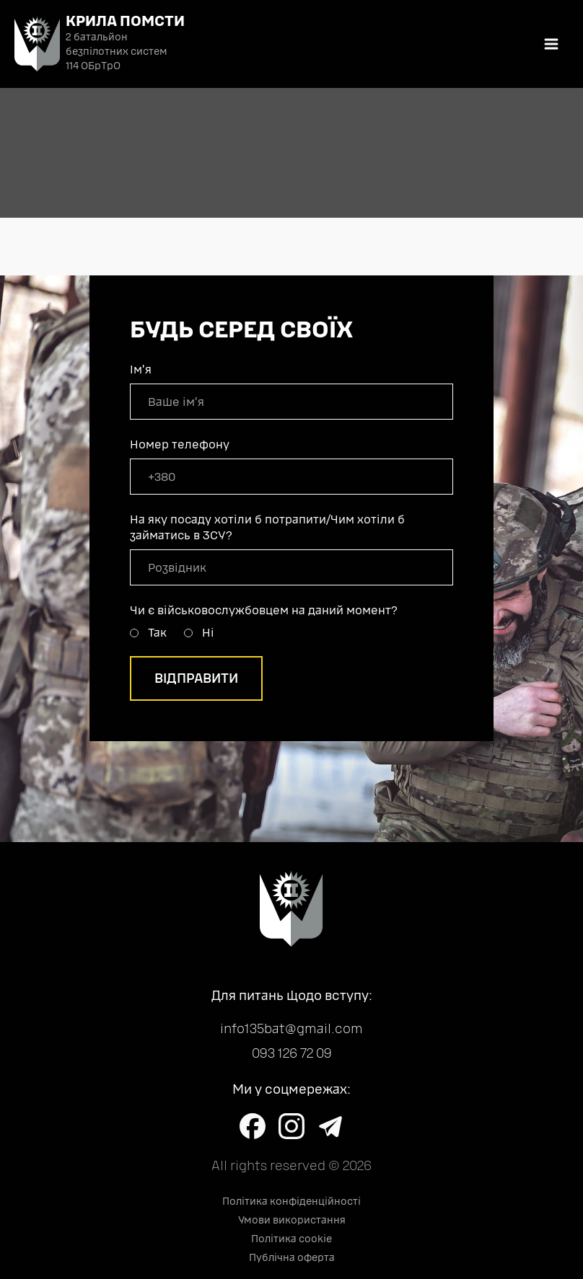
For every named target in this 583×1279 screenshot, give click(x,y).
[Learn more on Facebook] (253, 1126)
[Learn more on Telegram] (330, 1126)
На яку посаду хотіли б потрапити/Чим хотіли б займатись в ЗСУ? (267, 527)
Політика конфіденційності (291, 1201)
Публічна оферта (292, 1258)
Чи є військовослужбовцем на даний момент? (264, 610)
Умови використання (292, 1220)
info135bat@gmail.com (291, 1029)
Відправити (196, 678)
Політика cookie (291, 1239)
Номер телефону (179, 444)
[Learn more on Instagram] (291, 1126)
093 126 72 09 (292, 1053)
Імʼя (141, 369)
